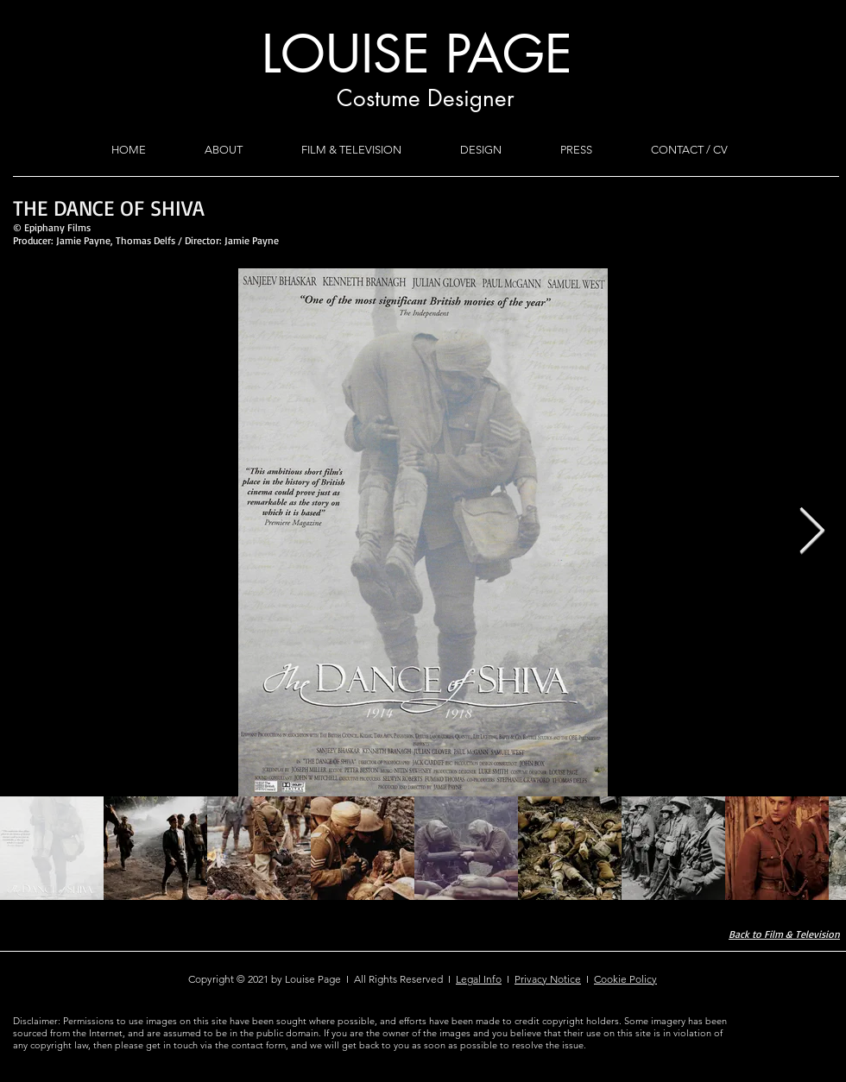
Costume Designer (426, 98)
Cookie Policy (625, 978)
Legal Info (479, 978)
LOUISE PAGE (417, 54)
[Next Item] (811, 532)
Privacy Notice (548, 978)
